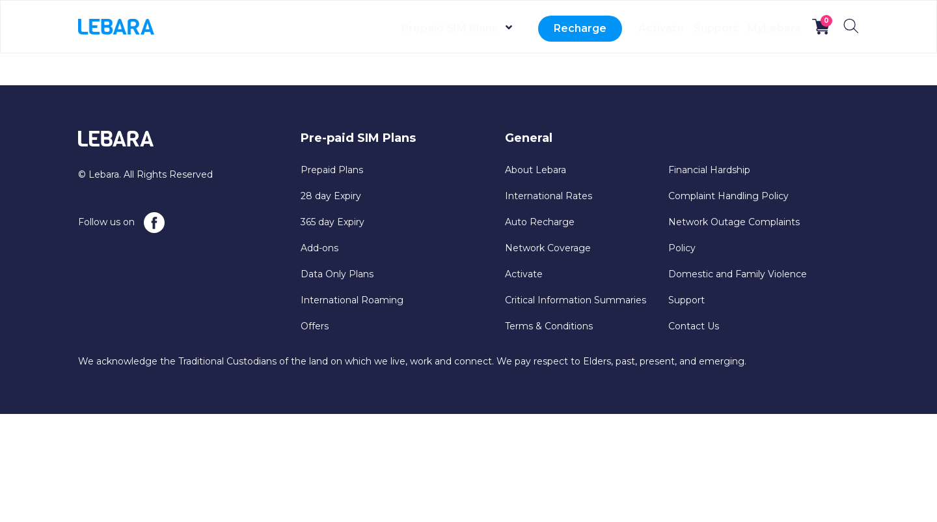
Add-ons (319, 248)
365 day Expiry (332, 222)
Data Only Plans (337, 274)
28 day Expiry (331, 196)
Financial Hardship (709, 170)
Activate (617, 28)
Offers (315, 326)
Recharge (526, 28)
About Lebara (535, 170)
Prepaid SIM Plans (396, 28)
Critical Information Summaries (575, 300)
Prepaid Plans (332, 170)
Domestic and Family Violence (737, 274)
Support (689, 28)
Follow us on (121, 222)
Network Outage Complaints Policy (734, 235)
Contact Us (693, 326)
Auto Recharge (540, 222)
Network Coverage (548, 248)
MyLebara (765, 28)
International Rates (548, 196)
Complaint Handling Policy (728, 196)
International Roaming (352, 300)
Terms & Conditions (549, 326)
